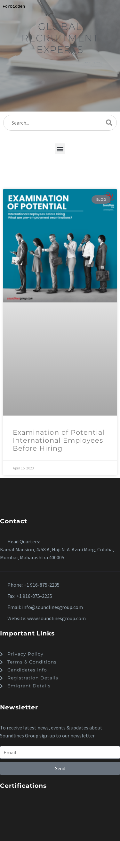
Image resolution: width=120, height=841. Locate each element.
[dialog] (60, 420)
